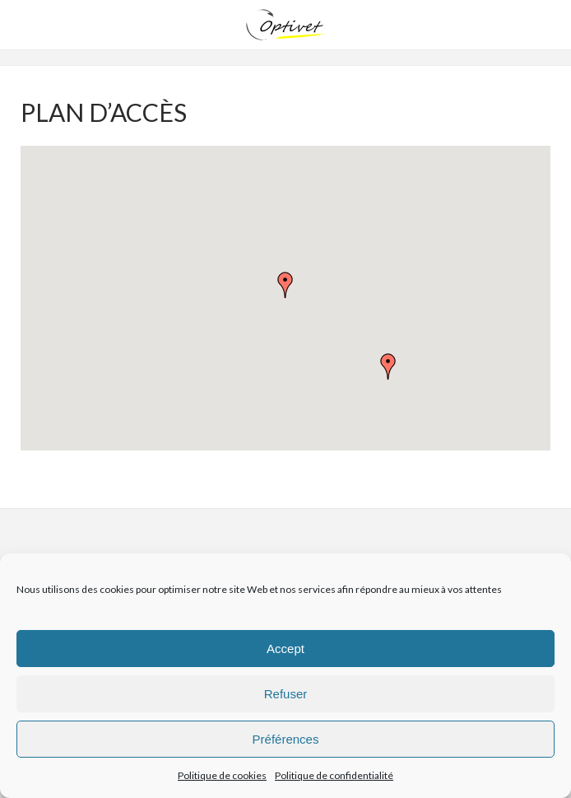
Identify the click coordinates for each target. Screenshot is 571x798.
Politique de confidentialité (334, 775)
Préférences (286, 739)
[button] (285, 285)
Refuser (286, 694)
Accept (285, 649)
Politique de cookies (222, 775)
